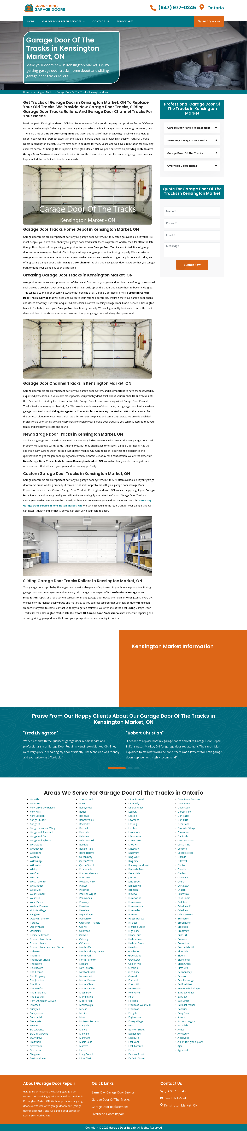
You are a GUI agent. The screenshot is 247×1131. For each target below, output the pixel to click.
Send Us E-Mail (175, 1098)
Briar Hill (182, 935)
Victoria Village (38, 910)
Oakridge (84, 939)
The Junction (37, 980)
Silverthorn (36, 1046)
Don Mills (183, 819)
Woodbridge (37, 848)
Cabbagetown (185, 914)
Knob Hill (133, 844)
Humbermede (136, 906)
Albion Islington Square (190, 1041)
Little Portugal (136, 799)
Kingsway (133, 848)
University (35, 930)
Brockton (183, 926)
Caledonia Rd (185, 906)
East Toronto (135, 1046)
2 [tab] (130, 768)
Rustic (82, 803)
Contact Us (100, 21)
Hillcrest (132, 922)
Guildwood (134, 951)
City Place (183, 877)
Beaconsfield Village (189, 988)
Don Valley (183, 815)
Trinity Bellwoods (39, 935)
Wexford (34, 873)
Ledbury (132, 811)
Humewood (134, 898)
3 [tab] (137, 768)
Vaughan (35, 914)
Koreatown (134, 840)
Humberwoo (135, 902)
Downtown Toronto (189, 799)
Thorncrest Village (40, 959)
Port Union (85, 877)
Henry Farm (134, 935)
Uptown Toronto (39, 918)
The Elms (35, 984)
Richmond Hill (86, 840)
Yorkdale (35, 803)
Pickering (84, 889)
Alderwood (184, 1037)
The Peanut (36, 972)
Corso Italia (184, 844)
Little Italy (133, 803)
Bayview (182, 996)
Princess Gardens (88, 873)
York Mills (35, 811)
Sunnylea (35, 1009)
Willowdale (36, 865)
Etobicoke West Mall (139, 1004)
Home (30, 21)
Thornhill (35, 955)
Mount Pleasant (88, 980)
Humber (132, 914)
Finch (131, 996)
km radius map (60, 668)
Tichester (35, 951)
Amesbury (183, 1033)
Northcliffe (85, 947)
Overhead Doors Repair (108, 1114)
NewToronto (86, 967)
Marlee (83, 1029)
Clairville (182, 869)
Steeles (34, 1025)
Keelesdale (134, 873)
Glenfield (133, 967)
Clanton (182, 865)
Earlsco (132, 1050)
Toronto (34, 922)
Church (181, 881)
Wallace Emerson (39, 906)
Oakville (83, 935)
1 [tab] (116, 768)
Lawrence (133, 819)
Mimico (83, 1013)
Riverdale (84, 832)
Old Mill (83, 926)
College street (185, 852)
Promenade (85, 869)
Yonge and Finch (39, 836)
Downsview (184, 803)
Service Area (125, 21)
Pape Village (86, 914)
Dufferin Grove (136, 1058)
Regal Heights (87, 852)
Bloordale (183, 951)
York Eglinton (37, 815)
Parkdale (84, 910)
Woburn (34, 856)
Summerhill (36, 1017)
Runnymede (85, 807)
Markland (84, 1033)
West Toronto (38, 881)
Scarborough (86, 799)
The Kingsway (37, 976)
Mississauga (86, 1004)
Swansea (35, 1004)
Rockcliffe (84, 824)
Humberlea (134, 910)
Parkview (84, 906)
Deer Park (183, 824)
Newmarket (85, 976)
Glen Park (133, 972)
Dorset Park (184, 811)
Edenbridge (134, 1033)
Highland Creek (136, 926)
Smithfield (35, 1041)
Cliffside (182, 856)
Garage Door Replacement (110, 1107)
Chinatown (183, 885)
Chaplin (182, 889)
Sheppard (35, 1054)
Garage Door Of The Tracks (111, 1099)
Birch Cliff (183, 967)
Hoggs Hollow (136, 918)
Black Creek (184, 963)
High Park (133, 930)
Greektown (134, 959)
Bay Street (183, 1000)
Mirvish (83, 1009)
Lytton (82, 1050)
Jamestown (134, 885)
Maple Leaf (85, 1041)
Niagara (83, 963)
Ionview (132, 893)
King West (133, 856)
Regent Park (86, 848)
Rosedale (84, 815)
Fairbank (133, 1000)
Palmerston (85, 918)
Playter (83, 885)
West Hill (35, 898)
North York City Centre (91, 951)
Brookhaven (184, 922)
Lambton (133, 828)
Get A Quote (209, 21)
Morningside (86, 996)
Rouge (82, 811)
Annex (181, 1029)
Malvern (83, 1046)
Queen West (86, 861)
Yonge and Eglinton (40, 840)
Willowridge (36, 861)
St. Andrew (36, 1037)
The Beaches (37, 996)
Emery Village (135, 1021)
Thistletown (36, 967)
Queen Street (86, 865)
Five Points (134, 992)
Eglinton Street (136, 1029)
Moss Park (85, 992)
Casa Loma (184, 898)
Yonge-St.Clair (37, 819)
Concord (182, 848)
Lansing (132, 824)
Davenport (183, 832)
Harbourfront (135, 939)
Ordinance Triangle (89, 922)
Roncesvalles (86, 819)
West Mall (35, 889)
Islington (133, 889)
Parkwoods (85, 898)
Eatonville (133, 1037)
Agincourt (183, 1050)
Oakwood (84, 930)
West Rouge (37, 885)
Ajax (180, 1046)
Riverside (84, 828)
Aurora (181, 1017)
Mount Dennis (87, 988)
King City (133, 861)
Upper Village (37, 926)
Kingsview (133, 852)
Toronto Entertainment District (47, 947)
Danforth (183, 836)
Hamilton (133, 947)
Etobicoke (133, 1009)
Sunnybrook (36, 1013)
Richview (84, 836)
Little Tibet (85, 1058)
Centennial (183, 893)
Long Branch (86, 1054)
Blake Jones (184, 959)
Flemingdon (134, 988)
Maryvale (84, 1025)
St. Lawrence (37, 1029)
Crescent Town (186, 840)
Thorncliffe (36, 963)
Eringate (132, 1013)
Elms (131, 1025)
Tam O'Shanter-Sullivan (43, 1000)
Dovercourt (184, 807)
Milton (82, 1017)
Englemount (135, 1017)
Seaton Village (38, 1058)
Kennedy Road (136, 869)
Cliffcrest (182, 861)
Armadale (183, 1025)
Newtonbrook (87, 972)
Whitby (34, 869)
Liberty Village (136, 807)
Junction (132, 877)
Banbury (182, 1009)
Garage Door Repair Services (61, 21)
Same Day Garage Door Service (113, 1092)
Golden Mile (135, 963)
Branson (182, 939)
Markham (84, 1037)
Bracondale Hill (186, 947)
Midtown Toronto (89, 1021)
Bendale (182, 976)
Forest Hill (133, 984)
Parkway (84, 902)
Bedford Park (185, 984)
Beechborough (186, 980)
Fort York (133, 980)
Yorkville (34, 799)
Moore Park (85, 1000)
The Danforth (37, 988)
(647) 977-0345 (177, 7)
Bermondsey (185, 972)
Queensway (85, 856)
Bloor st (182, 955)
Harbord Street (136, 943)
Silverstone (36, 1050)
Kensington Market (43, 92)
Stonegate (36, 1021)
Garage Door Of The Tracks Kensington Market (83, 92)
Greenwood (134, 955)
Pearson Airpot (87, 893)
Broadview (183, 930)
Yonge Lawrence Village (43, 828)
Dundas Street (136, 1054)
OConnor (84, 943)
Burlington (183, 918)
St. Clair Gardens (39, 1033)
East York (133, 1041)
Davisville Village (187, 828)
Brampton (183, 943)
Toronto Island (38, 943)
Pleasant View (87, 881)
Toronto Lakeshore (41, 939)
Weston (34, 877)
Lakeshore (134, 832)
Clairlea (182, 873)
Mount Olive (86, 984)
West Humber (37, 893)
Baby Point (184, 1013)
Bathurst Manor (186, 1004)
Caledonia (183, 910)
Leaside (132, 815)
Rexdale (83, 844)
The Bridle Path (38, 992)
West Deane (37, 902)
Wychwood (36, 844)
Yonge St (35, 824)
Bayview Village (186, 992)
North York (85, 955)
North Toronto (87, 959)
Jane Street (134, 881)
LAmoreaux (134, 836)
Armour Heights (186, 1021)
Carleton (182, 902)
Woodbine (35, 852)
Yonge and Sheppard (41, 832)
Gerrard (132, 976)
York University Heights (43, 807)
